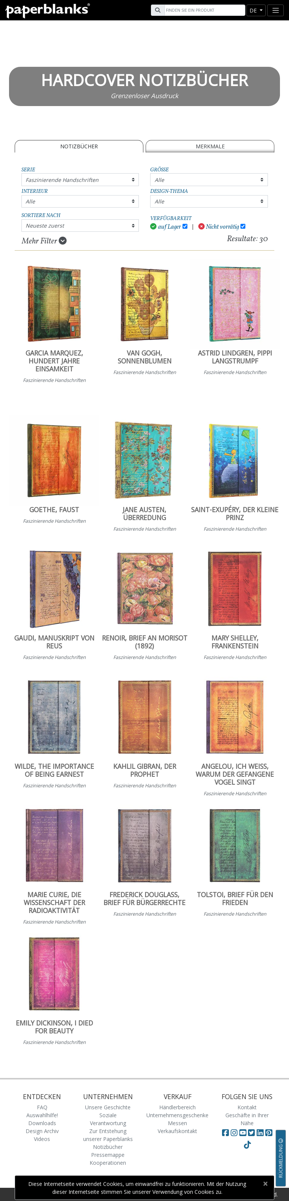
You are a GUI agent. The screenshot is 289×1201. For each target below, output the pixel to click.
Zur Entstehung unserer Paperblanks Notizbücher (108, 1138)
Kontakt (247, 1107)
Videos (42, 1138)
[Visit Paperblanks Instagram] (234, 1132)
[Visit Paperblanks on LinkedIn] (261, 1132)
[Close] (265, 1184)
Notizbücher (79, 146)
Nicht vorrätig (218, 227)
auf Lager (165, 227)
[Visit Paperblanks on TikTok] (247, 1144)
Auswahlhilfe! (42, 1115)
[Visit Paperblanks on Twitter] (252, 1132)
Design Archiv (42, 1131)
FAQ (42, 1107)
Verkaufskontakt (177, 1131)
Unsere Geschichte (108, 1107)
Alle (159, 179)
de (253, 10)
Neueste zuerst (45, 225)
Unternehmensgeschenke (177, 1115)
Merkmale (210, 146)
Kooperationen (108, 1162)
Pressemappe (108, 1154)
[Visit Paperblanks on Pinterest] (268, 1132)
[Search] (204, 10)
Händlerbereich (177, 1107)
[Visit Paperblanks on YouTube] (243, 1132)
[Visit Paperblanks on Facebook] (225, 1132)
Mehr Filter (44, 241)
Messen (177, 1123)
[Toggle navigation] (275, 10)
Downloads (42, 1123)
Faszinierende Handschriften (62, 179)
